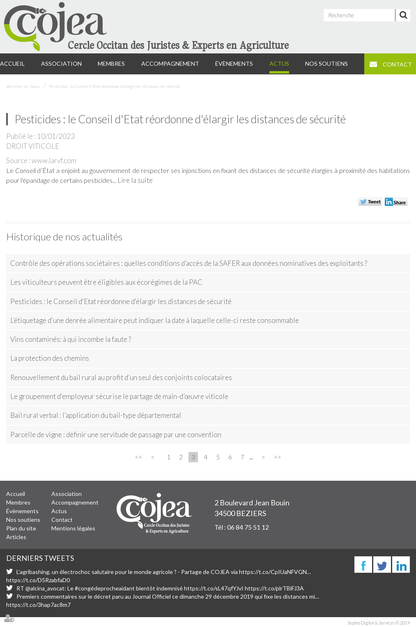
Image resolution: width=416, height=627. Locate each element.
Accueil (12, 63)
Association (61, 63)
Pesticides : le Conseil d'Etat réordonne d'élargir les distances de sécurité (114, 86)
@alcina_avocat (44, 588)
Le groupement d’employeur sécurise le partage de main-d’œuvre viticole (119, 396)
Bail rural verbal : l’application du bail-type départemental (95, 415)
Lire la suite (135, 180)
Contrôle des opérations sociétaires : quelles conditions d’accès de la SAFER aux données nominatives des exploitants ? (188, 263)
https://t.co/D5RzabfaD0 (38, 579)
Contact (397, 64)
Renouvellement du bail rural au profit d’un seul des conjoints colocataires (121, 377)
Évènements (234, 63)
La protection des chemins (49, 358)
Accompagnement (170, 63)
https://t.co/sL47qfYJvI (214, 588)
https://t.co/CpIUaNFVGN (273, 571)
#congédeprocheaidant (105, 588)
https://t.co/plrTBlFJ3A (274, 588)
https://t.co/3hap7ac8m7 (38, 604)
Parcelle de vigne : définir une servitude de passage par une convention (115, 434)
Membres (111, 63)
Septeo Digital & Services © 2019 (378, 622)
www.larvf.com (54, 160)
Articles (16, 536)
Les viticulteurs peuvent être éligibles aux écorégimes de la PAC (106, 282)
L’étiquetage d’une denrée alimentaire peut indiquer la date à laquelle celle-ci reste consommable (154, 320)
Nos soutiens (326, 63)
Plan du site (21, 528)
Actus (279, 63)
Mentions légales (73, 528)
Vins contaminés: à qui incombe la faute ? (70, 339)
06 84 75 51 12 (248, 527)
